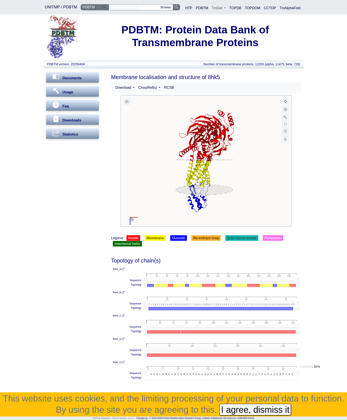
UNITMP (53, 7)
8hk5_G (119, 362)
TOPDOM (252, 8)
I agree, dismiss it (255, 410)
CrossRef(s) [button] (148, 87)
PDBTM (70, 7)
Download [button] (124, 87)
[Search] (123, 7)
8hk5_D (119, 339)
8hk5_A (118, 269)
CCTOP (270, 8)
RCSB (169, 87)
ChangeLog (142, 418)
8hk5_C (119, 315)
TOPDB (235, 8)
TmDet (217, 8)
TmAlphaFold (290, 8)
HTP (188, 8)
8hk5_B (118, 292)
